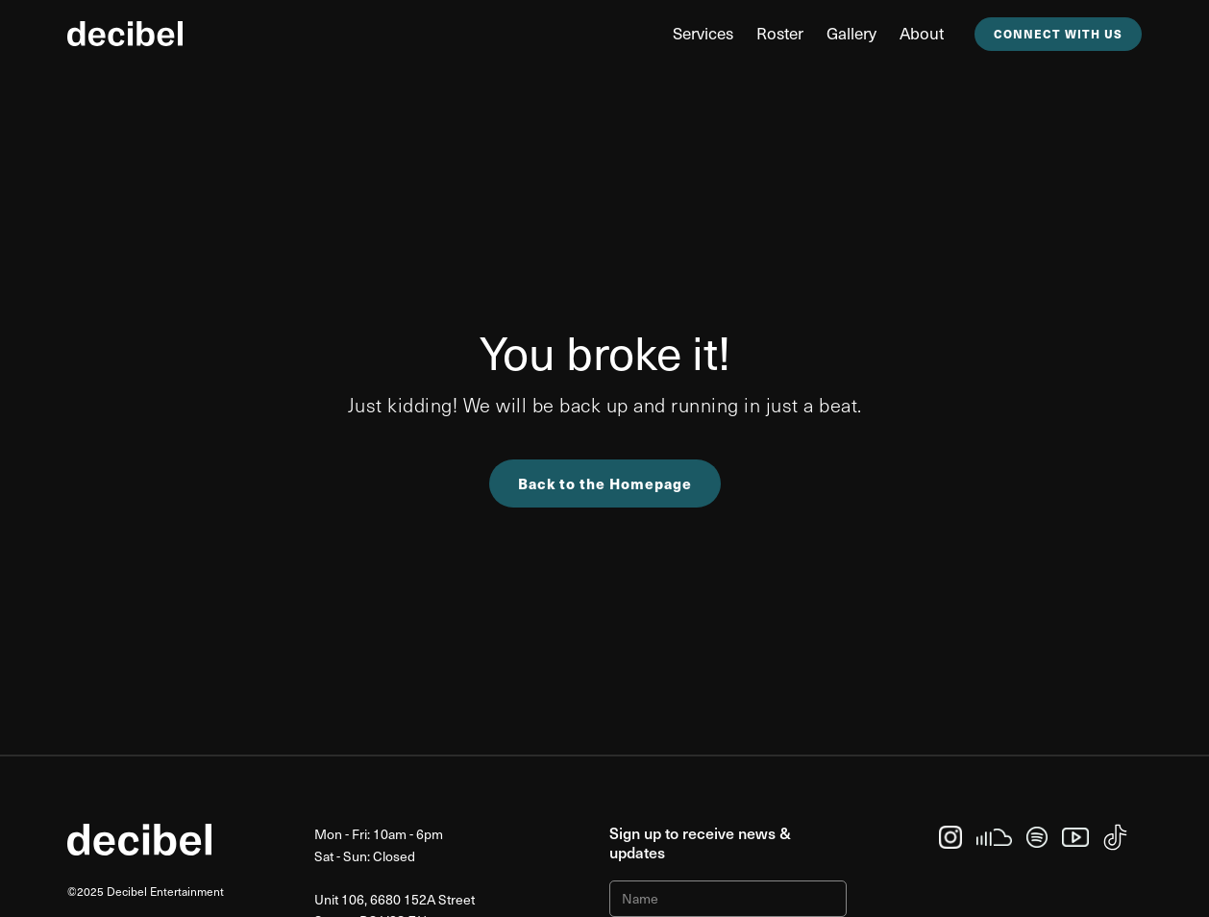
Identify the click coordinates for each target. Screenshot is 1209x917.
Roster (779, 32)
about (922, 32)
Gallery (851, 32)
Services (703, 32)
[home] (125, 33)
